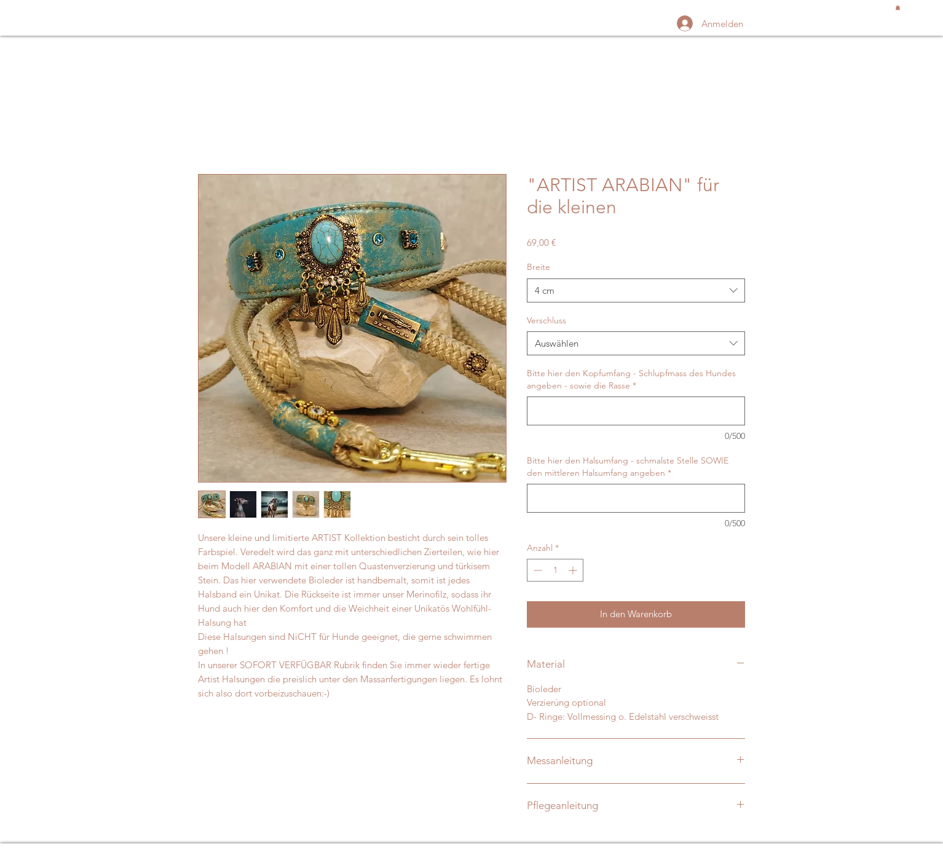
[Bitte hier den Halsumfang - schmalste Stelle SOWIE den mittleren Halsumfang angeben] (635, 498)
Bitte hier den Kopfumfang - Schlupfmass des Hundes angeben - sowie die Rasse (631, 379)
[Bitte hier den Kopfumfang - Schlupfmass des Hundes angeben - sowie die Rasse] (635, 411)
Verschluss (546, 320)
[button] (898, 7)
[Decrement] (536, 570)
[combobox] (636, 290)
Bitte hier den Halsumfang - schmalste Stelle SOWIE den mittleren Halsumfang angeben (627, 466)
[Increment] (574, 570)
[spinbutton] (555, 570)
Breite (538, 266)
